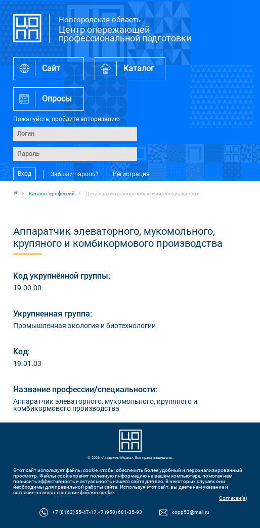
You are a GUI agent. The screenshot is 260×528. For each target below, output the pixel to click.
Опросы (56, 98)
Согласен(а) (233, 498)
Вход (24, 174)
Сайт (51, 68)
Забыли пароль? (75, 174)
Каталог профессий (52, 193)
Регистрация (131, 174)
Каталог (138, 68)
